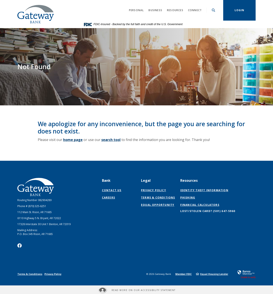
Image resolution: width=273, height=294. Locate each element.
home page (73, 139)
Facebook (19, 245)
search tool (111, 139)
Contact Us (111, 190)
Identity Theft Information (204, 190)
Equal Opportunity (157, 205)
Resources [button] (175, 10)
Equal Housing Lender (214, 274)
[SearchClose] (214, 10)
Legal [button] (146, 180)
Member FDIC (183, 274)
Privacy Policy (153, 190)
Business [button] (155, 10)
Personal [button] (136, 10)
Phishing (187, 197)
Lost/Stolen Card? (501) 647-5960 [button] (207, 211)
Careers (108, 197)
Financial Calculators (199, 205)
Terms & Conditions (158, 197)
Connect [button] (195, 10)
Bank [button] (106, 180)
